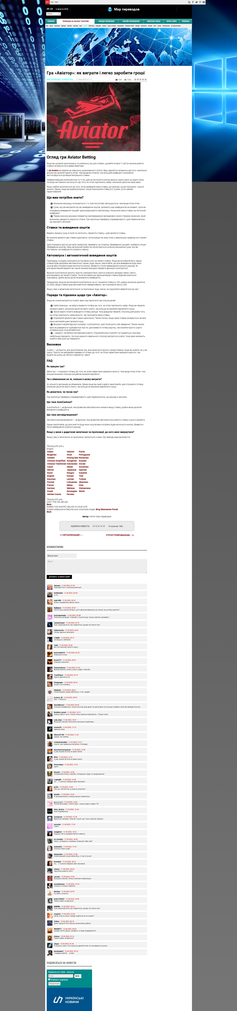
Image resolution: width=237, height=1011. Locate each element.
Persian (70, 504)
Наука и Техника (112, 22)
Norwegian (72, 501)
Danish (50, 480)
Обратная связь (153, 18)
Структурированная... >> (116, 545)
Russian (83, 471)
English (50, 486)
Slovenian (84, 477)
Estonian (51, 489)
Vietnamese (85, 498)
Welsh (82, 501)
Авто (47, 22)
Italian (70, 477)
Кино (80, 22)
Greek (50, 501)
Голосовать (166, 185)
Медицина (98, 22)
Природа (137, 22)
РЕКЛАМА (185, 18)
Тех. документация (175, 22)
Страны (159, 22)
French (50, 495)
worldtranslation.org (162, 995)
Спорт (154, 22)
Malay (70, 495)
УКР (52, 2)
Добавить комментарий (59, 607)
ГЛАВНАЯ (50, 18)
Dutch (50, 483)
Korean (70, 486)
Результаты (166, 190)
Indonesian (72, 474)
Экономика (57, 22)
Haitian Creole (54, 504)
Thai (81, 486)
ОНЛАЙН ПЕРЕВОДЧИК (131, 18)
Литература (91, 22)
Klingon (70, 483)
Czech (50, 477)
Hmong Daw (72, 467)
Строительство (166, 22)
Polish (82, 461)
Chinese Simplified (56, 471)
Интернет (69, 22)
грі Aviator (54, 170)
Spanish (83, 480)
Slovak (82, 474)
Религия (150, 22)
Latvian (70, 489)
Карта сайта (172, 18)
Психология (144, 22)
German (51, 498)
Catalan (51, 467)
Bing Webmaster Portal (107, 519)
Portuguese (84, 464)
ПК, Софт (85, 22)
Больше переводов (106, 18)
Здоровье (63, 22)
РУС (47, 2)
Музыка (104, 22)
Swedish (83, 483)
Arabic (50, 461)
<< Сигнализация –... (67, 545)
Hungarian (72, 471)
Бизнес (51, 22)
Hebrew (70, 461)
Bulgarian (52, 464)
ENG (56, 2)
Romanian (84, 467)
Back (49, 514)
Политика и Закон (129, 22)
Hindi (69, 464)
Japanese (71, 480)
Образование (120, 22)
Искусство (75, 22)
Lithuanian (72, 492)
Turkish (82, 489)
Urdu (81, 495)
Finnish (50, 492)
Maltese (71, 498)
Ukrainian (83, 492)
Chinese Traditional (56, 474)
